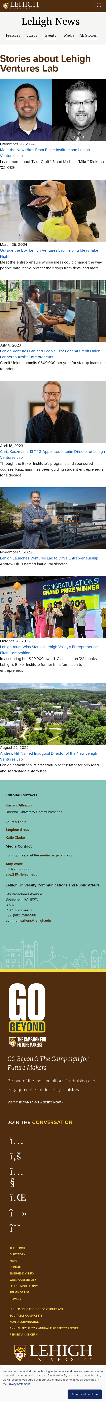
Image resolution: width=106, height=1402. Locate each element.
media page (49, 855)
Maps (13, 1261)
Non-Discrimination (24, 1322)
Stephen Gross (17, 829)
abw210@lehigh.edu (21, 874)
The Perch (17, 1248)
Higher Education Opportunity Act (36, 1309)
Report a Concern (24, 1334)
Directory (17, 1254)
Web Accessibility (23, 1280)
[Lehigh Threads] (17, 1230)
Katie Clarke (15, 837)
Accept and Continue (85, 1394)
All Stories (88, 35)
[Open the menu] (99, 6)
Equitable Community (26, 1316)
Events (50, 35)
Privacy (15, 1299)
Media (69, 35)
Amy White (14, 863)
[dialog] (53, 1384)
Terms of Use (19, 1292)
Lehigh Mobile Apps (24, 1286)
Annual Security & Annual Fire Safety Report (44, 1328)
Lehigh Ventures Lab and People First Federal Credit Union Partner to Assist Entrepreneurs (50, 354)
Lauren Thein (16, 821)
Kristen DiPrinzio (19, 805)
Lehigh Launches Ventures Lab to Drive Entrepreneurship (49, 558)
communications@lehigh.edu (28, 920)
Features (13, 35)
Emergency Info (22, 1273)
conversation (52, 1122)
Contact (16, 1267)
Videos (31, 35)
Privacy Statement (19, 1384)
